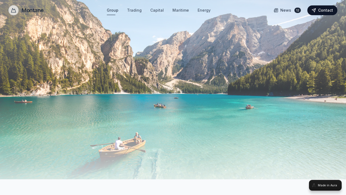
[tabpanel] (173, 97)
